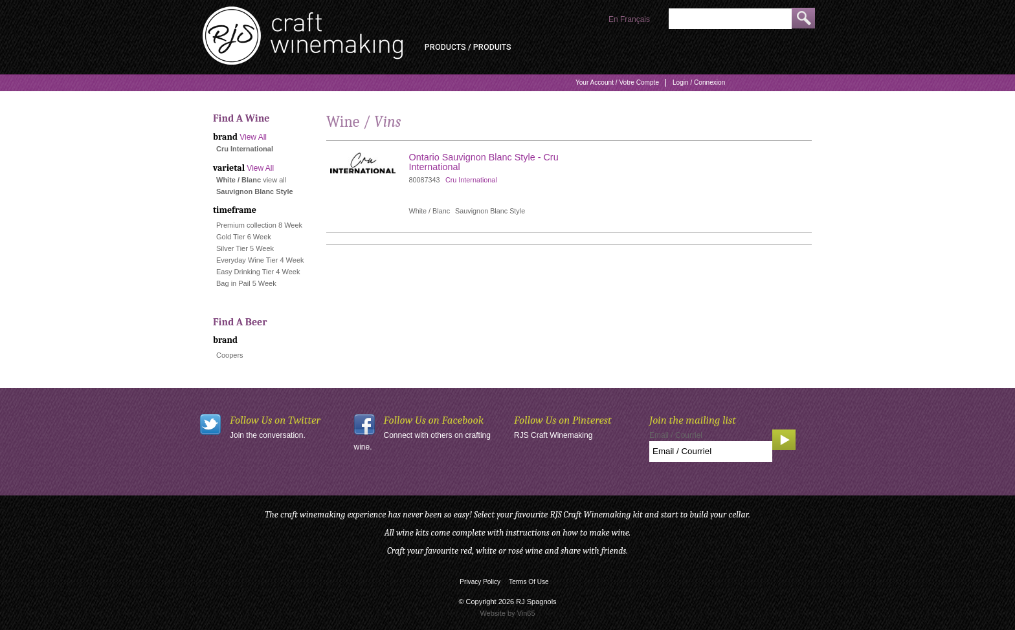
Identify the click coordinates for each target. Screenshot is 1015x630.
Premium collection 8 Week (259, 225)
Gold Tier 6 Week (243, 237)
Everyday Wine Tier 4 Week (260, 260)
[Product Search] (730, 18)
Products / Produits (468, 47)
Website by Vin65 (507, 613)
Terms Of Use (529, 581)
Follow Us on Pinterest (563, 420)
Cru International (471, 180)
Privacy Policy (480, 581)
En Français (629, 19)
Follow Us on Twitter (275, 420)
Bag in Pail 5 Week (246, 283)
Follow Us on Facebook (434, 420)
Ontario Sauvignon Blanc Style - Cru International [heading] (484, 161)
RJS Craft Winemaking (553, 435)
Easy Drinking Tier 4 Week (258, 272)
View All (253, 137)
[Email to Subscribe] (710, 451)
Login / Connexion (699, 82)
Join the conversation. (268, 435)
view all (274, 180)
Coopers (229, 355)
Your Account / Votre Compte (617, 82)
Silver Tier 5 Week (245, 248)
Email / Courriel (675, 435)
